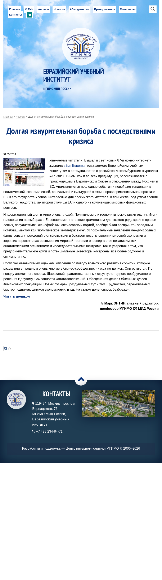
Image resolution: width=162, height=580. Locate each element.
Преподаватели (104, 9)
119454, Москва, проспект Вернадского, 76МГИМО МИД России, (53, 414)
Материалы (127, 9)
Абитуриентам (79, 9)
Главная (14, 9)
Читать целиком (16, 296)
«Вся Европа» (74, 165)
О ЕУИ (29, 9)
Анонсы (43, 9)
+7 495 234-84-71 (49, 431)
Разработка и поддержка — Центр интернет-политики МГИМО (70, 448)
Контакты (15, 14)
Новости (59, 9)
